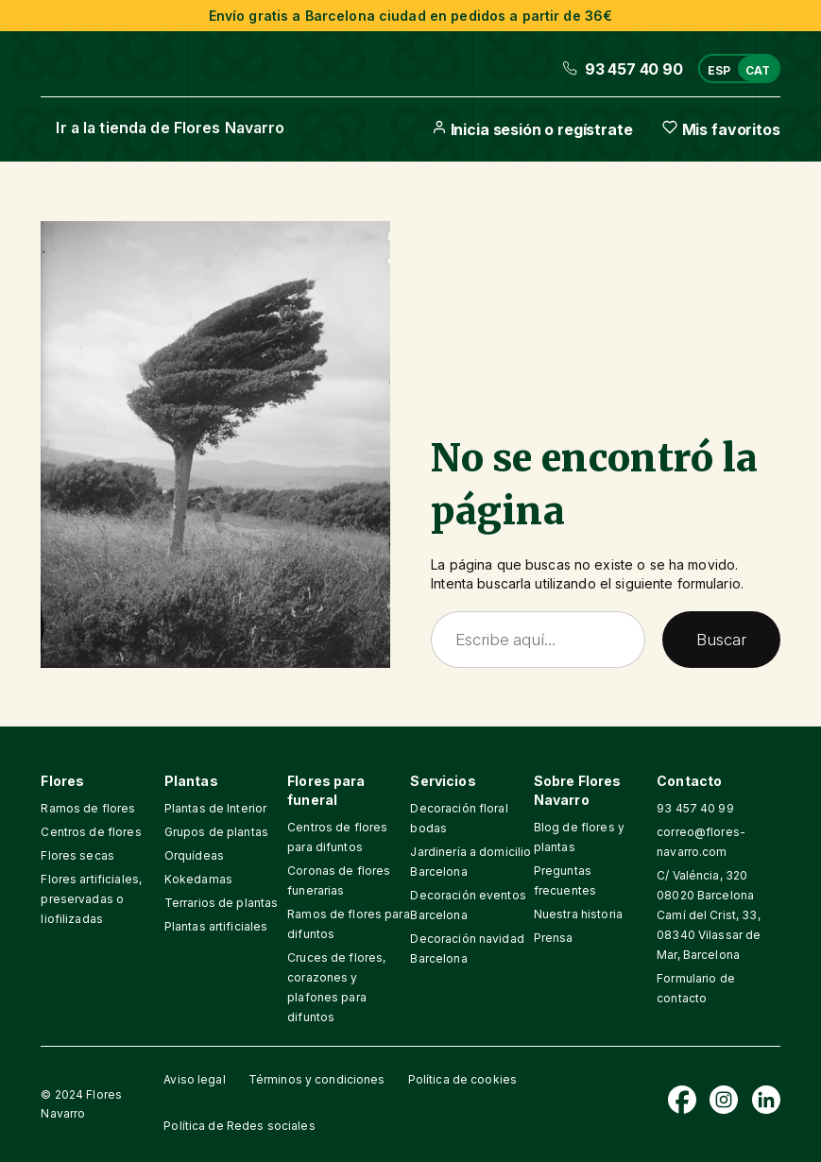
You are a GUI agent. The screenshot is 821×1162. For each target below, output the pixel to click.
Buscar (720, 639)
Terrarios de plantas (221, 903)
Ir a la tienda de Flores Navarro (170, 127)
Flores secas (77, 855)
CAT (757, 70)
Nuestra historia (578, 914)
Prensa (553, 938)
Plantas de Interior (215, 808)
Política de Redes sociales (239, 1126)
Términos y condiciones (316, 1079)
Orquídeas (194, 855)
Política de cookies (462, 1079)
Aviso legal (194, 1079)
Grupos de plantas (216, 832)
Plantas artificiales (216, 926)
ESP (719, 70)
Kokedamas (198, 879)
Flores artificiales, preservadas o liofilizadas (91, 899)
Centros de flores (91, 832)
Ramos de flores (88, 808)
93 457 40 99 (695, 808)
